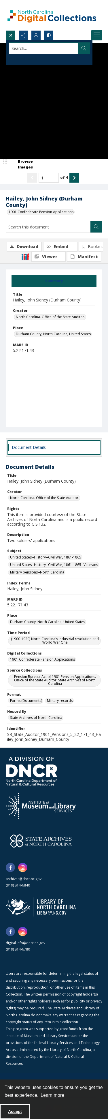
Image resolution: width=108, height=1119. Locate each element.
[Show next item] (74, 178)
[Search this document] (48, 227)
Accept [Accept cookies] (15, 1111)
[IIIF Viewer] (48, 257)
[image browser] (21, 164)
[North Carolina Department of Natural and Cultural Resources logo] (31, 771)
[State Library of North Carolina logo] (41, 906)
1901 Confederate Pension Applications (41, 211)
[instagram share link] (22, 867)
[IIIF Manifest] (84, 257)
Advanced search (23, 58)
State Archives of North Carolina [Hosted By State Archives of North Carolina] (36, 717)
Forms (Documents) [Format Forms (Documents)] (26, 700)
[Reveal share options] (23, 35)
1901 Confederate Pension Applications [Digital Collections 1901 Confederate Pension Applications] (42, 659)
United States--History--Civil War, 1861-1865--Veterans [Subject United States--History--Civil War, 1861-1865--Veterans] (54, 564)
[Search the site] (43, 48)
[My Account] (36, 35)
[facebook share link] (10, 867)
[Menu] (96, 35)
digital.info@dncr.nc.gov (25, 942)
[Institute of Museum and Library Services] (41, 806)
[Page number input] (49, 178)
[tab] (54, 280)
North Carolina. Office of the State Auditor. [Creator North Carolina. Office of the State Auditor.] (50, 316)
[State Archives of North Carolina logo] (41, 840)
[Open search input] (10, 35)
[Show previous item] (32, 178)
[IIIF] (25, 256)
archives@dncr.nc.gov (23, 878)
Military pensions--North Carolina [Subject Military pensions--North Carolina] (37, 572)
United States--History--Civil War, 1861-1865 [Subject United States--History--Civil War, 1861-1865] (45, 557)
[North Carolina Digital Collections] (52, 15)
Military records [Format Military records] (60, 700)
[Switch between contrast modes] (48, 35)
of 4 (64, 177)
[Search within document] (96, 227)
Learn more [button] (52, 1095)
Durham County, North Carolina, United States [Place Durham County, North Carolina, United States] (53, 333)
